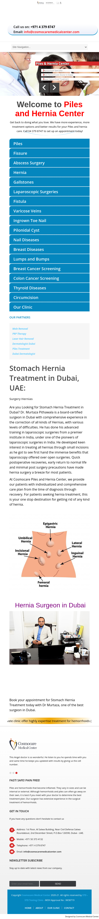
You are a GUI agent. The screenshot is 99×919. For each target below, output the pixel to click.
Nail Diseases (26, 239)
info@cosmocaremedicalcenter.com (51, 32)
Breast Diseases (28, 249)
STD (84, 895)
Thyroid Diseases (29, 288)
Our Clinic (22, 307)
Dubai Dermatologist (23, 353)
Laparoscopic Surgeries (35, 191)
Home (28, 907)
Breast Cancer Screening (37, 268)
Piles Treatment (21, 348)
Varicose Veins (27, 211)
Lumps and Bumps (31, 259)
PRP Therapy (19, 333)
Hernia (19, 172)
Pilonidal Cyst (26, 230)
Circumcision (25, 297)
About (39, 907)
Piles (17, 143)
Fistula (19, 201)
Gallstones (23, 182)
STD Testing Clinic (34, 900)
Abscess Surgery (29, 163)
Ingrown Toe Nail (29, 220)
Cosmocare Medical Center (36, 895)
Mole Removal (20, 328)
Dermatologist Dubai (23, 343)
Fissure (20, 153)
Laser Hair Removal (23, 338)
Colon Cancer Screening (36, 278)
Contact (69, 907)
